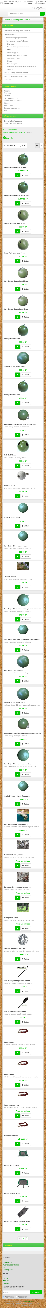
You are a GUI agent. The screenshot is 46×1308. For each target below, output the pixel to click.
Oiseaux (10, 69)
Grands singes (12, 64)
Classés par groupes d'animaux (16, 41)
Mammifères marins (13, 58)
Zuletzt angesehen (11, 98)
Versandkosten (29, 1301)
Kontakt (6, 91)
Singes (9, 61)
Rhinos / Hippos (12, 53)
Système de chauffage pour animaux (17, 20)
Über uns (7, 93)
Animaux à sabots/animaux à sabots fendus (21, 67)
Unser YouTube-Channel (13, 123)
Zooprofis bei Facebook (13, 121)
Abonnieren (8, 1297)
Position (9, 146)
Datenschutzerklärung (12, 108)
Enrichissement (10, 34)
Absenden (36, 1292)
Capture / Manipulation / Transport (16, 73)
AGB (5, 110)
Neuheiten (8, 96)
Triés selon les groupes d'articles (16, 38)
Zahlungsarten (7, 1270)
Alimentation (8, 80)
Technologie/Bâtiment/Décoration (15, 76)
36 (22, 146)
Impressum (6, 1283)
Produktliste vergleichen (13, 101)
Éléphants (10, 44)
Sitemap (7, 103)
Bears (9, 50)
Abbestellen (21, 1297)
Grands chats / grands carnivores (18, 47)
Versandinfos (9, 106)
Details (25, 175)
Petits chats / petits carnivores (17, 55)
